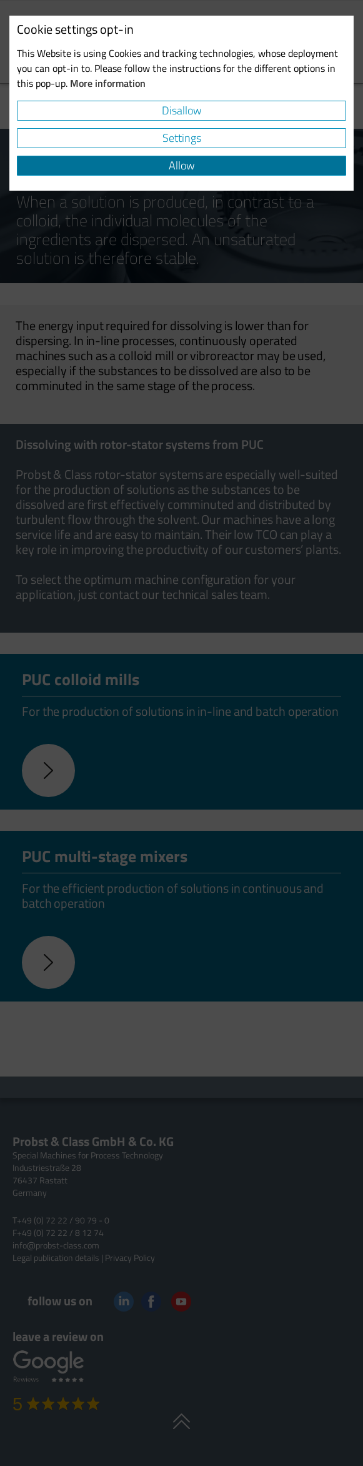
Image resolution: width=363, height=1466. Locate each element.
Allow (182, 165)
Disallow (182, 110)
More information (108, 83)
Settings (181, 137)
